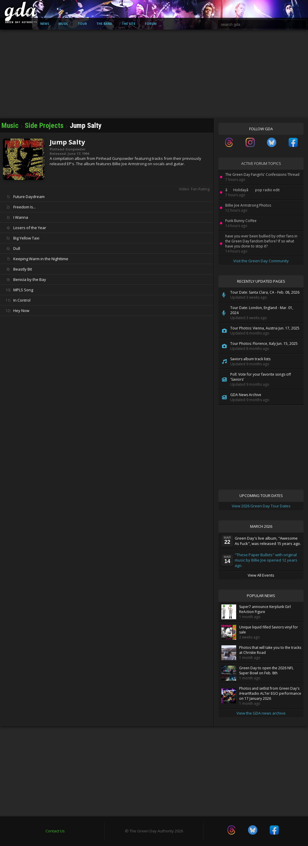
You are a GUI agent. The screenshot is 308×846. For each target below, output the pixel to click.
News (44, 24)
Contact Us (55, 831)
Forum (150, 24)
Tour (82, 24)
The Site (128, 24)
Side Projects (45, 125)
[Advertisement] (154, 74)
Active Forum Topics (261, 163)
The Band (104, 24)
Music (63, 24)
